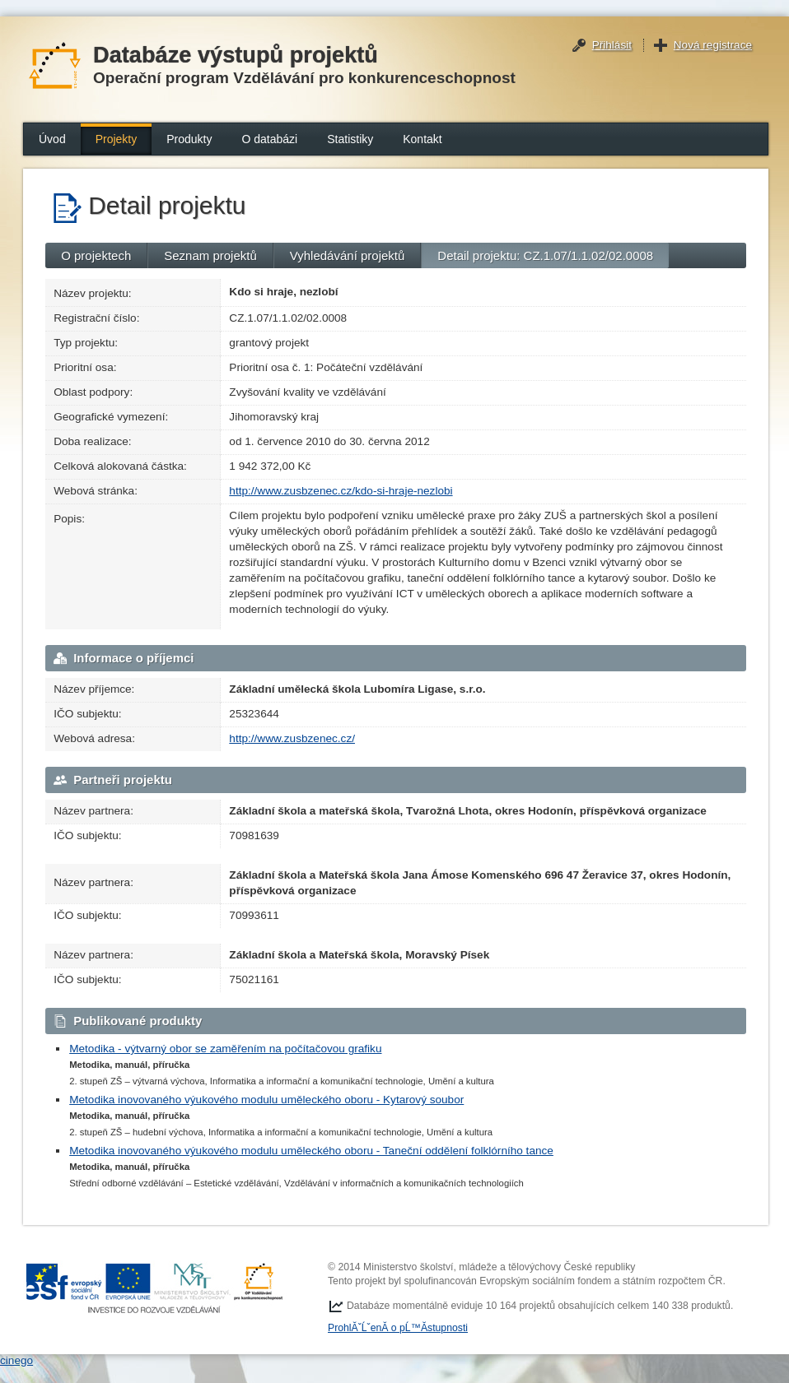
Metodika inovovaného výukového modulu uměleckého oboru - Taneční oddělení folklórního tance (311, 1150)
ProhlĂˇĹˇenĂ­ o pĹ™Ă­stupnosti (398, 1328)
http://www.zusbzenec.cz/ (292, 738)
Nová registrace (713, 45)
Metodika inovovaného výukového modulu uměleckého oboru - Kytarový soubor (266, 1099)
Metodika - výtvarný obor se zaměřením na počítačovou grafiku (225, 1048)
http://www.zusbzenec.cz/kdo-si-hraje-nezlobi (340, 491)
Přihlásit (612, 45)
